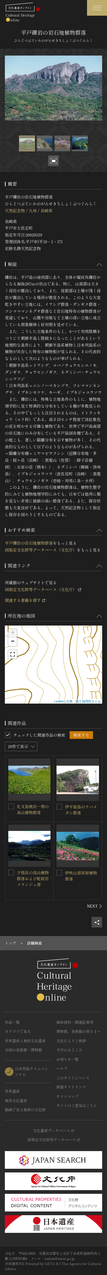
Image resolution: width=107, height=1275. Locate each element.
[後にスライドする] (94, 906)
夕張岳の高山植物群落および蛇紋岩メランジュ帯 (33, 878)
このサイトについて (73, 1077)
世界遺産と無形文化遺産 (25, 1040)
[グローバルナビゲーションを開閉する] (97, 8)
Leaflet (59, 701)
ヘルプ (62, 1068)
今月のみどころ (69, 1050)
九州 (33, 210)
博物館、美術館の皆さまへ (78, 1031)
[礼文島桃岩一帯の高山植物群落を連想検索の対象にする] (11, 806)
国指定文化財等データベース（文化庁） (41, 550)
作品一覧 (12, 1022)
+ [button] (13, 633)
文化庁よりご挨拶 (71, 1040)
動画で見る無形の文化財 (25, 1109)
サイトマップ (67, 1096)
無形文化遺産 (16, 1100)
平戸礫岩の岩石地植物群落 (29, 543)
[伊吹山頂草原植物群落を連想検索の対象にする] (59, 873)
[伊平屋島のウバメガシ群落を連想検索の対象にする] (59, 807)
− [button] (13, 642)
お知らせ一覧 (67, 1059)
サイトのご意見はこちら (76, 1105)
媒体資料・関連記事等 (75, 1022)
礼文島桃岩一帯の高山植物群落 (33, 809)
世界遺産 (12, 1091)
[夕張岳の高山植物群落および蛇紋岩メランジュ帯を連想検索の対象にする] (11, 872)
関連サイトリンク (71, 1087)
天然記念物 (15, 210)
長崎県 (47, 210)
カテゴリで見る (18, 1031)
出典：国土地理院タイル (83, 701)
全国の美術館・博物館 (23, 1050)
